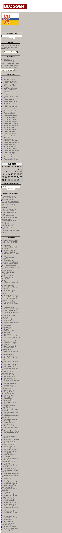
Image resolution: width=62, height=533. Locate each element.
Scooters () (8, 456)
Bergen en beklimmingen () (6, 326)
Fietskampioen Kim (10, 86)
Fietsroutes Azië (9, 99)
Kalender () (8, 399)
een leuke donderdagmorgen (9, 60)
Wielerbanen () (9, 511)
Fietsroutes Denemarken (11, 151)
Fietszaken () (8, 385)
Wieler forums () (9, 501)
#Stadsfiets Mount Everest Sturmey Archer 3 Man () (9, 292)
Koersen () (8, 404)
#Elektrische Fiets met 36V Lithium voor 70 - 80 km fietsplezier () (10, 253)
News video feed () (10, 419)
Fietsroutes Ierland (9, 132)
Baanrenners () (9, 320)
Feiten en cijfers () (10, 356)
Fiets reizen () (9, 366)
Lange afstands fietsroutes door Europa (11, 140)
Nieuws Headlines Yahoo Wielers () (8, 423)
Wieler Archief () (9, 499)
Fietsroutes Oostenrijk (11, 121)
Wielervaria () (8, 521)
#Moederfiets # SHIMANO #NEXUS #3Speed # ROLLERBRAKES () (8, 273)
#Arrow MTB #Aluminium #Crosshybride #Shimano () (9, 247)
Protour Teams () (9, 441)
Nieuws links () (9, 426)
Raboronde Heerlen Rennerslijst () (8, 452)
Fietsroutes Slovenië (10, 117)
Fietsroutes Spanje (10, 113)
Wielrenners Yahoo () (11, 528)
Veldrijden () (8, 480)
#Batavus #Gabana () (11, 250)
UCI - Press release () (11, 473)
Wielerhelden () (9, 516)
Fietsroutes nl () (9, 376)
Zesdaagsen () (9, 530)
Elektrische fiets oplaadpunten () (7, 348)
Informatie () (8, 397)
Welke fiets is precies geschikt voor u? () (9, 496)
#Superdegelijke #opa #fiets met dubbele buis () (9, 296)
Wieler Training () (10, 504)
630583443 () (9, 196)
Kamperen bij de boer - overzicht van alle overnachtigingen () (9, 220)
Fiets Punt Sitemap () (11, 365)
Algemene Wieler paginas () (8, 316)
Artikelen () (8, 319)
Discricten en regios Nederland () (9, 343)
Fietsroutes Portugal (10, 119)
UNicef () (7, 478)
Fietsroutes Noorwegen (11, 123)
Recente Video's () (10, 455)
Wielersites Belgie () (10, 518)
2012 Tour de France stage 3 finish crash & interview (10, 89)
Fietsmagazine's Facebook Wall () (7, 372)
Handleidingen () (9, 395)
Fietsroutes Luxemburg (11, 125)
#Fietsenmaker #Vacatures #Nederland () (9, 261)
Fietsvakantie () (9, 378)
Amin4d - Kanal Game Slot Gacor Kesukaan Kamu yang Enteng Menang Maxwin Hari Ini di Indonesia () (10, 204)
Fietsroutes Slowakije (10, 115)
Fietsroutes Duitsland (10, 148)
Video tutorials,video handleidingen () (9, 486)
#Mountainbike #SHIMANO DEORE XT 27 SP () (9, 278)
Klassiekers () (8, 400)
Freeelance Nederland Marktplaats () (9, 387)
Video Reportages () (11, 484)
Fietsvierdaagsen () (10, 383)
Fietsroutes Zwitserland (11, 107)
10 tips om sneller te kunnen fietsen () (9, 299)
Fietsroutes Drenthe (10, 157)
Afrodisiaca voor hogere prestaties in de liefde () (10, 309)
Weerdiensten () (9, 494)
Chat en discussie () (10, 336)
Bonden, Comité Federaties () (7, 331)
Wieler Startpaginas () (11, 502)
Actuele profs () (9, 307)
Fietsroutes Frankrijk (10, 144)
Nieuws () (7, 421)
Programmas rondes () (11, 439)
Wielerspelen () (9, 519)
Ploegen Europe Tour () (11, 431)
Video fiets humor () (10, 482)
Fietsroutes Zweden (10, 109)
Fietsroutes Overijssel (10, 155)
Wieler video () (9, 506)
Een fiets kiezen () (10, 346)
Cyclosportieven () (10, 341)
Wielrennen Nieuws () (11, 526)
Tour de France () (10, 468)
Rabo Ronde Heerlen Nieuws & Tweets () (9, 443)
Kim (5, 77)
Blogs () (7, 329)
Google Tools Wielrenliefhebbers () (8, 392)
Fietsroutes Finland (10, 146)
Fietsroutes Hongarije (10, 134)
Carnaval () (8, 334)
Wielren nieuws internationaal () (7, 523)
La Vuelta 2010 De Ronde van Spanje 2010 (8, 198)
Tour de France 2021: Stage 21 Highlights (10, 83)
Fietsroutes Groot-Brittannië (9, 136)
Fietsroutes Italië (9, 127)
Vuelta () (7, 492)
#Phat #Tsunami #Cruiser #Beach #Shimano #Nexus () (10, 287)
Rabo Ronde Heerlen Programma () (9, 447)
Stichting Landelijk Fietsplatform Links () (8, 460)
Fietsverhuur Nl (9, 216)
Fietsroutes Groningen (11, 159)
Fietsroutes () (9, 375)
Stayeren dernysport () (11, 458)
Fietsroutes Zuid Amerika (11, 101)
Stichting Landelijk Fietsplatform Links (10, 80)
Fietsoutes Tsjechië (10, 111)
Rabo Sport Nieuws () (11, 449)
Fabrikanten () (9, 354)
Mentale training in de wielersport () (9, 410)
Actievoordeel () (9, 302)
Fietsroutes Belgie (9, 153)
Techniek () (8, 463)
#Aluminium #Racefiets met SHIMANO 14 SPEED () (10, 242)
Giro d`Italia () (9, 390)
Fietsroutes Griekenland (11, 142)
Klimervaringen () (10, 402)
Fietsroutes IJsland (10, 130)
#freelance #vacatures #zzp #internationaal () (9, 264)
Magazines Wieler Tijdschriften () (8, 406)
